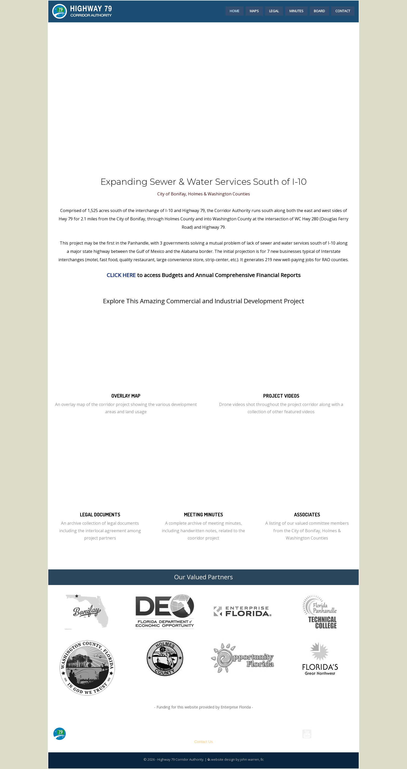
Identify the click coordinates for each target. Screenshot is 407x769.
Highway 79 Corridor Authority (203, 728)
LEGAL (274, 11)
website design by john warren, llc (235, 759)
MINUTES (296, 11)
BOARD (319, 11)
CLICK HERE (121, 275)
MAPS (254, 11)
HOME (234, 11)
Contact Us (203, 742)
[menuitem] (234, 10)
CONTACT (342, 11)
